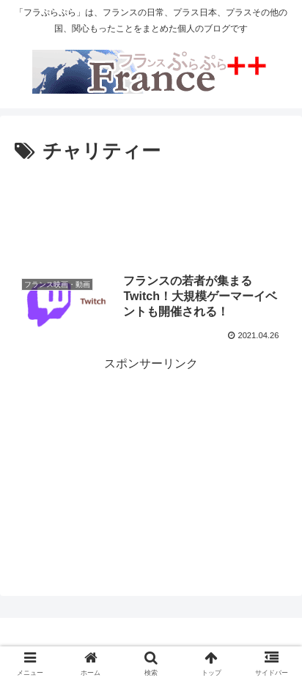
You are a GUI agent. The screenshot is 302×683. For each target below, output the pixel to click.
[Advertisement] (151, 212)
